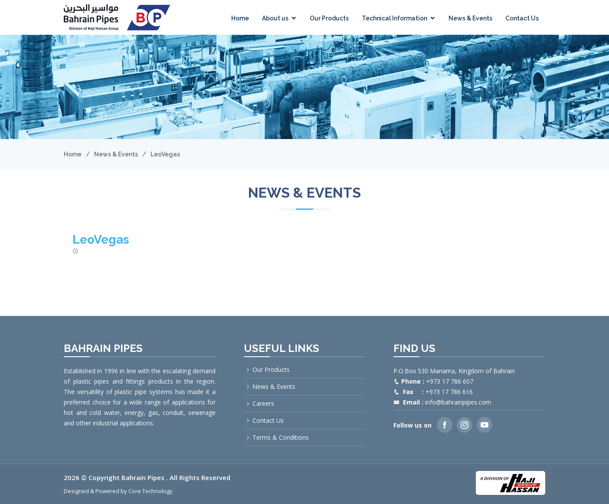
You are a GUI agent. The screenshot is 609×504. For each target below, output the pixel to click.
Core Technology (150, 491)
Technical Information (394, 18)
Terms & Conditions (280, 437)
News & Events (470, 18)
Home (240, 18)
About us (275, 18)
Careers (263, 404)
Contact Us (522, 18)
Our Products (329, 18)
